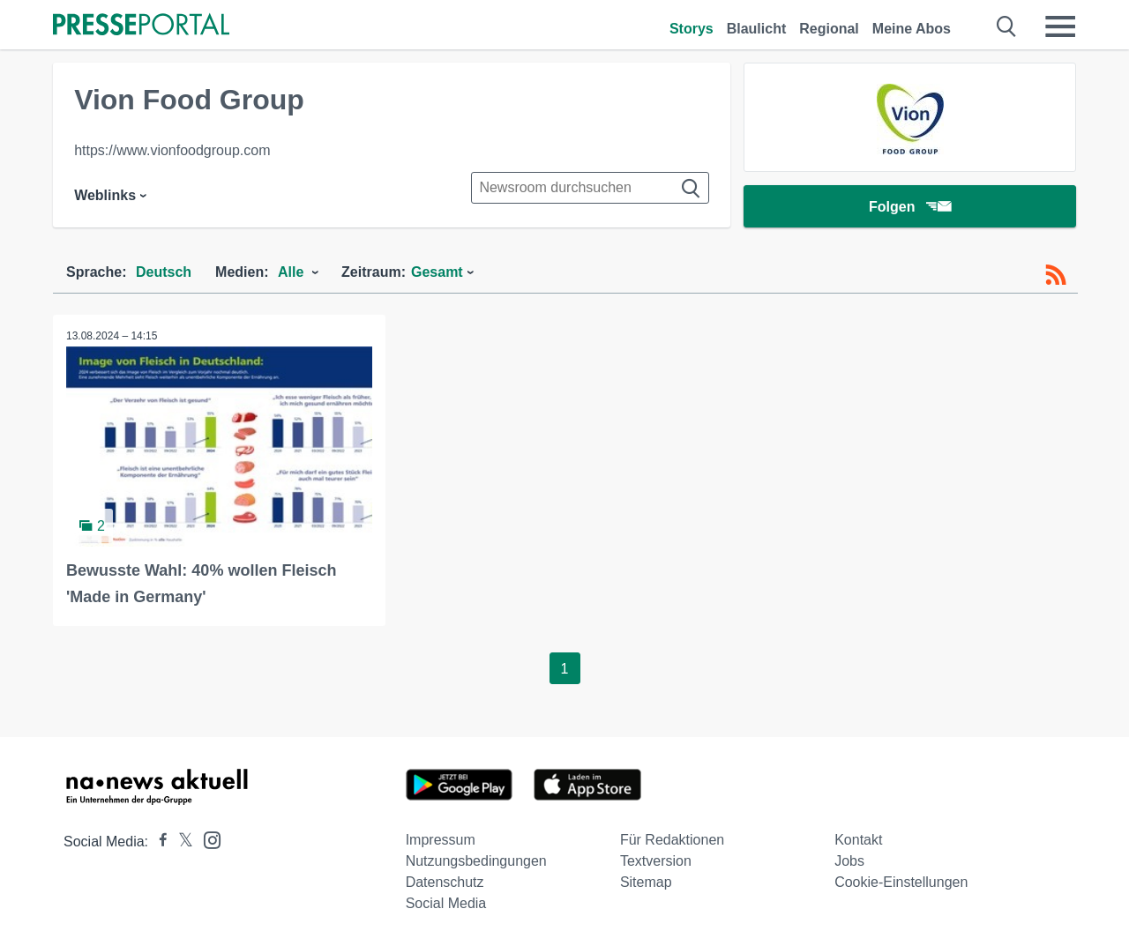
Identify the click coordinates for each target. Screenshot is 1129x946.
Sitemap (646, 882)
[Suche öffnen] (1007, 26)
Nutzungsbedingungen (476, 860)
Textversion (656, 860)
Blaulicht (757, 28)
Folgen (910, 206)
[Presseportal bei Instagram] (207, 838)
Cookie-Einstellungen (901, 882)
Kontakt (858, 839)
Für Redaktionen (672, 839)
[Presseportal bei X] (180, 841)
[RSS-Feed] (1055, 275)
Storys (691, 28)
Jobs (849, 860)
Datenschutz (445, 882)
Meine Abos (911, 28)
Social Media (446, 903)
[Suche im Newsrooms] (590, 188)
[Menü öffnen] (1060, 26)
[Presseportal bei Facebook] (158, 841)
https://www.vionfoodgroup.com (172, 150)
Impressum (440, 839)
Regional (829, 28)
